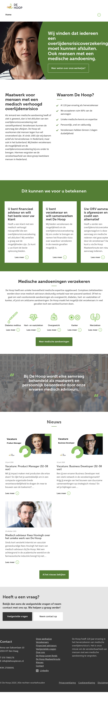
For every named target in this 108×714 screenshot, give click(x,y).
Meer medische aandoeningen (54, 341)
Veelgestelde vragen (46, 649)
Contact (40, 665)
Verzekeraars (42, 642)
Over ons (40, 652)
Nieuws (39, 662)
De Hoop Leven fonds (46, 655)
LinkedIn (44, 670)
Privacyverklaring (67, 682)
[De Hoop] (14, 7)
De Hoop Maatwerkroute (48, 659)
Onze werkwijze (44, 638)
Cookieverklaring (86, 682)
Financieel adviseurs (46, 645)
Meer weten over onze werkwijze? (68, 68)
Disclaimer (103, 682)
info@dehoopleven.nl (13, 661)
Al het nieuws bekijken (54, 574)
